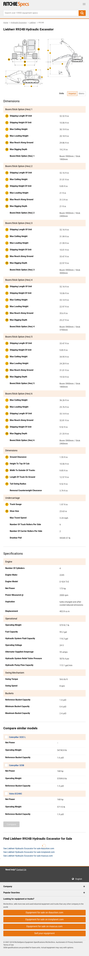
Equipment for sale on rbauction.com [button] (44, 912)
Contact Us (21, 869)
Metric (81, 93)
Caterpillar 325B (16, 765)
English (79, 879)
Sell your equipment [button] (44, 933)
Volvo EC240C (15, 793)
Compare (11, 824)
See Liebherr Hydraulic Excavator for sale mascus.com (28, 856)
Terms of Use (8, 945)
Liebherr (32, 23)
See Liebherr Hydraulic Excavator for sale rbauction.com (28, 848)
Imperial (72, 93)
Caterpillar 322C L (17, 737)
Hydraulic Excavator (19, 23)
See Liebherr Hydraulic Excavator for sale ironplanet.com (29, 852)
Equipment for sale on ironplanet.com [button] (44, 919)
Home (5, 23)
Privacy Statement (75, 942)
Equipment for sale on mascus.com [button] (44, 926)
